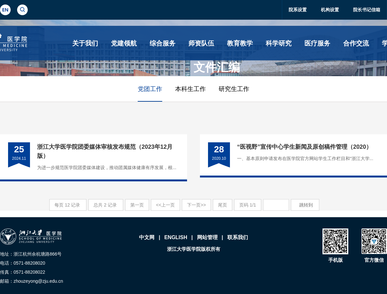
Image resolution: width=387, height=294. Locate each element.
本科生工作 (190, 89)
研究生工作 (234, 89)
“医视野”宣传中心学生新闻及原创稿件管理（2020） (304, 147)
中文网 (146, 237)
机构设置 (330, 9)
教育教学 (240, 43)
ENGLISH (175, 237)
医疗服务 (317, 43)
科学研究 (279, 43)
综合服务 (162, 43)
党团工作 (150, 89)
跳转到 (306, 205)
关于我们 (85, 43)
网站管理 (207, 237)
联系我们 (237, 237)
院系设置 (298, 9)
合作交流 (356, 43)
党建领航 (124, 43)
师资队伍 (201, 43)
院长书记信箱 (366, 9)
